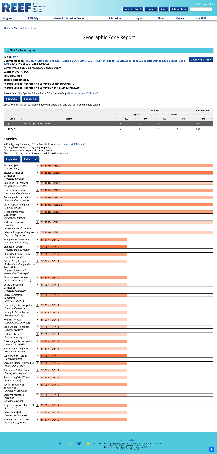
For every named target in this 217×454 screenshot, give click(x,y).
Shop (163, 9)
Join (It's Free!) (133, 9)
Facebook (60, 445)
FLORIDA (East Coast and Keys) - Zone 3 (48, 60)
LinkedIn (88, 445)
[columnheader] (156, 111)
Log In (198, 4)
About (161, 18)
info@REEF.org (146, 447)
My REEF (201, 18)
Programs (8, 18)
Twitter (79, 445)
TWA (15, 57)
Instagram (70, 445)
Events (180, 18)
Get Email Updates (127, 440)
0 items (211, 4)
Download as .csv (201, 59)
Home (7, 28)
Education (115, 18)
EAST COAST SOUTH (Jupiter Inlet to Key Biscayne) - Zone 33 (108, 60)
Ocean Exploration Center (69, 18)
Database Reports (29, 28)
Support (140, 18)
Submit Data (178, 9)
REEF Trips (34, 18)
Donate (151, 9)
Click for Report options (23, 50)
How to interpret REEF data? (83, 93)
